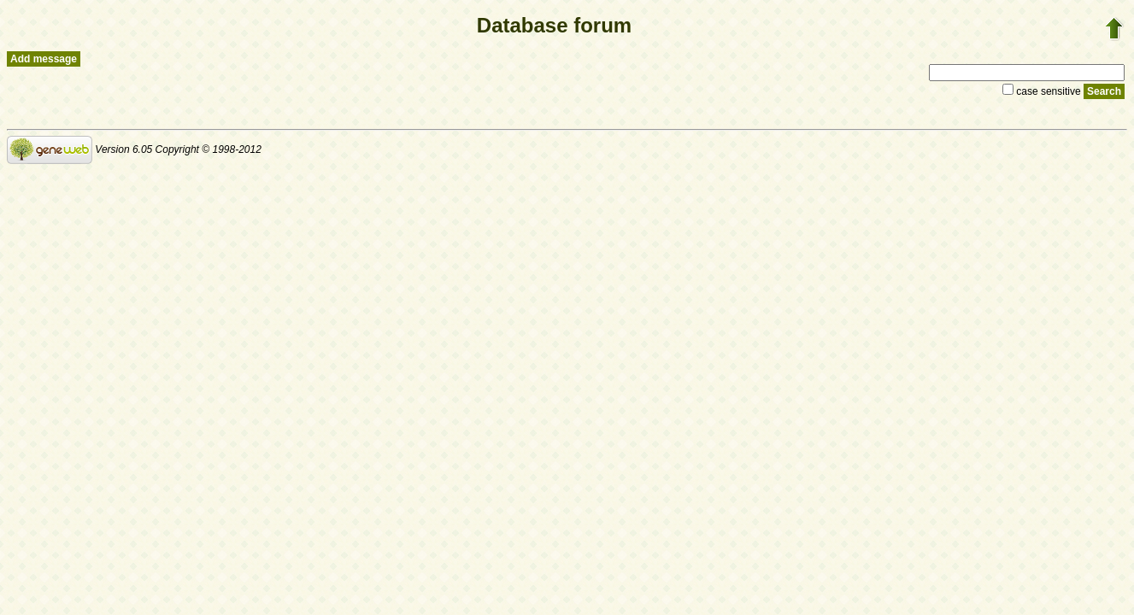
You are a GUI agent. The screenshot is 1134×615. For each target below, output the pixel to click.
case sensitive (1043, 91)
